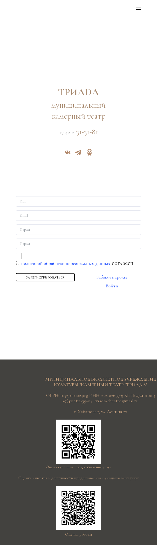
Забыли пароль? (111, 277)
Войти (111, 286)
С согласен (74, 263)
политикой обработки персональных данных (65, 263)
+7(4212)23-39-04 (77, 401)
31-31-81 (78, 132)
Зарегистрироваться (45, 277)
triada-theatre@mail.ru (116, 401)
